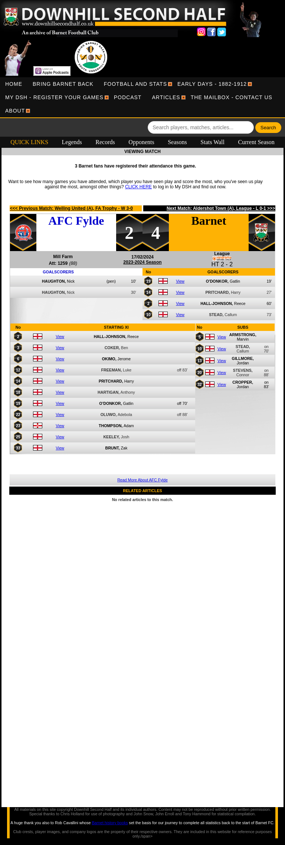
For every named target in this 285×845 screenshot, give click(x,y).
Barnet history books (110, 822)
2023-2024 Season (142, 262)
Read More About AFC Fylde (142, 480)
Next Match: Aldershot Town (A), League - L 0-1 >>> (221, 208)
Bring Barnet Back (63, 84)
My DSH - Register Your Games (54, 97)
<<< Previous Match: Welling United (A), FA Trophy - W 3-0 (71, 208)
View (180, 281)
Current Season (256, 142)
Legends (72, 142)
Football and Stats (135, 84)
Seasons (177, 142)
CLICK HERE (138, 186)
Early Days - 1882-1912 (212, 84)
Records (105, 142)
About (15, 111)
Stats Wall (212, 142)
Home (13, 84)
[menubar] (142, 97)
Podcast (128, 97)
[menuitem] (13, 84)
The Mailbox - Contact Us (231, 97)
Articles (166, 97)
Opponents (141, 142)
